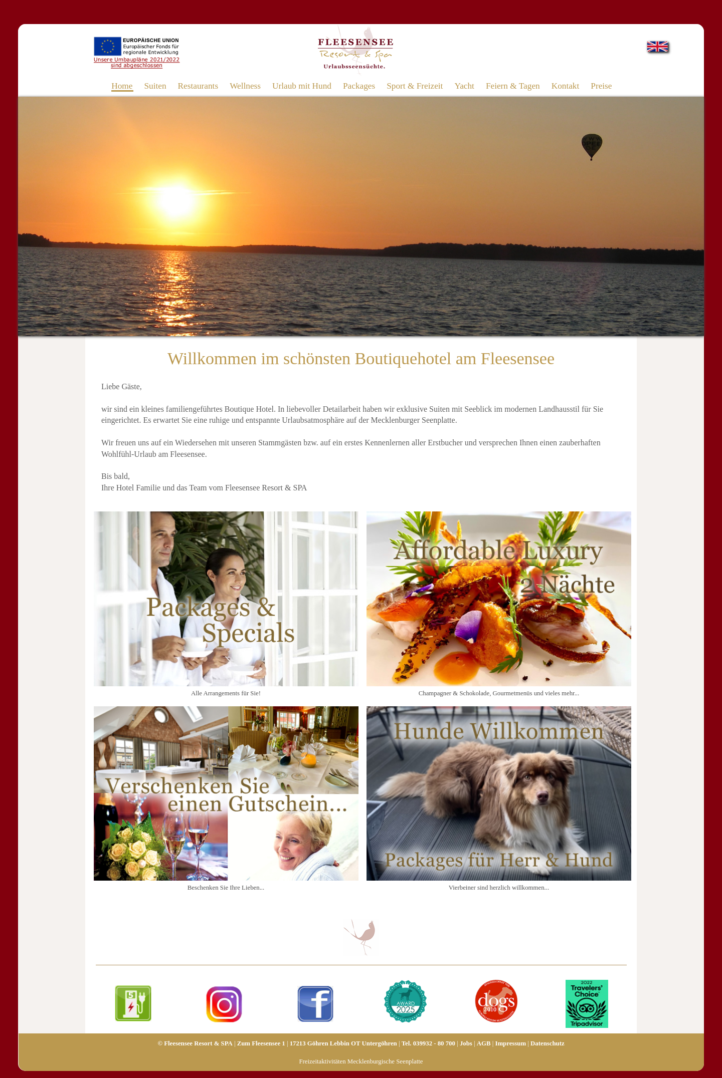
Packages (359, 85)
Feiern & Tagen (513, 85)
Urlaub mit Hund (301, 85)
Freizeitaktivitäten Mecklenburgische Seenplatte (361, 1061)
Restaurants (198, 85)
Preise (601, 85)
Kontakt (566, 85)
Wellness (245, 85)
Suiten (155, 85)
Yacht (464, 85)
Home (121, 85)
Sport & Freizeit (415, 85)
